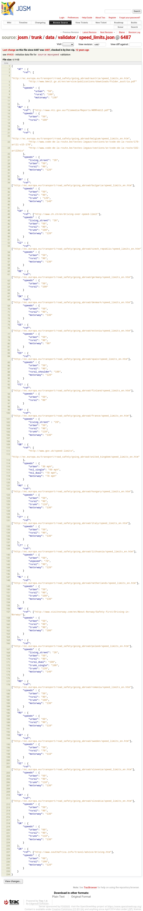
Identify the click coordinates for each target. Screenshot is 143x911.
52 (9, 243)
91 (9, 381)
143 (8, 564)
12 (9, 104)
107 (8, 438)
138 (8, 545)
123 (8, 495)
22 (9, 136)
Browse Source (60, 22)
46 (9, 224)
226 (8, 849)
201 (8, 763)
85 (9, 362)
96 (9, 400)
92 (9, 385)
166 (8, 643)
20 (9, 129)
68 (9, 299)
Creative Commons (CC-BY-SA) (68, 909)
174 (8, 672)
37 (9, 195)
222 (8, 836)
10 (9, 97)
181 (8, 697)
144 (8, 567)
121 (8, 486)
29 (9, 167)
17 (9, 120)
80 (9, 343)
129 (8, 514)
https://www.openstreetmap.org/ (124, 906)
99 (9, 410)
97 (9, 403)
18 (9, 123)
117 (8, 473)
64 (9, 287)
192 (8, 732)
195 (8, 744)
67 (9, 296)
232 (8, 868)
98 (9, 407)
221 (8, 833)
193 (8, 735)
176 (8, 678)
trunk (36, 37)
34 (9, 182)
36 (9, 192)
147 (8, 577)
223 (8, 839)
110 (8, 448)
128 (8, 511)
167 (8, 649)
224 (8, 842)
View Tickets (81, 22)
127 (8, 508)
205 (8, 779)
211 (8, 798)
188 (8, 719)
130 (8, 517)
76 (9, 328)
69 (9, 306)
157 (8, 612)
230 (8, 862)
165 (8, 640)
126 (8, 504)
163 (8, 634)
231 (8, 865)
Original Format (81, 897)
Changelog (40, 22)
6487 (125, 37)
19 (9, 126)
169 (8, 656)
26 (9, 157)
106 (8, 435)
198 (8, 754)
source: (9, 37)
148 (8, 580)
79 (9, 340)
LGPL (130, 909)
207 (8, 785)
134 (8, 533)
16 (9, 117)
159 (8, 621)
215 (8, 814)
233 (8, 871)
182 (8, 700)
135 (8, 536)
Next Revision (106, 32)
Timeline (23, 22)
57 (9, 262)
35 (9, 188)
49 (9, 233)
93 (9, 388)
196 (8, 747)
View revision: (85, 44)
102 (8, 422)
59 (9, 268)
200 (8, 760)
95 (9, 397)
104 (8, 429)
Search (134, 27)
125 (8, 501)
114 (8, 463)
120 (8, 482)
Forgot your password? (129, 17)
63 (9, 284)
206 (8, 782)
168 (8, 653)
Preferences (73, 17)
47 (9, 227)
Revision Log (134, 32)
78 (9, 337)
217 (8, 820)
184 (8, 706)
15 (9, 113)
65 (9, 290)
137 (8, 542)
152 (8, 596)
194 (8, 738)
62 (9, 280)
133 (8, 529)
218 (8, 823)
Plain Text (58, 897)
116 (8, 470)
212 (8, 804)
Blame (122, 32)
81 (9, 347)
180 (8, 694)
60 (9, 271)
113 (8, 460)
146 (8, 574)
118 (8, 476)
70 (9, 309)
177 (8, 681)
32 (9, 176)
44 (9, 217)
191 (8, 729)
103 (8, 425)
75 (9, 325)
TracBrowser (90, 887)
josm (23, 37)
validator (67, 37)
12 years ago (82, 49)
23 (9, 142)
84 (9, 356)
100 (8, 413)
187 (8, 716)
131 (8, 520)
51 (9, 240)
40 (9, 205)
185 (8, 710)
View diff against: (126, 44)
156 (8, 609)
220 (8, 830)
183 (8, 703)
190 (8, 725)
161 (8, 627)
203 (8, 773)
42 (9, 211)
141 (8, 558)
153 (8, 599)
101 (8, 419)
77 (9, 334)
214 (8, 811)
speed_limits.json (97, 37)
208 (8, 789)
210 (8, 795)
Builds (134, 22)
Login (61, 17)
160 (8, 624)
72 (9, 315)
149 (8, 586)
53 (9, 246)
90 (9, 378)
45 (9, 221)
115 (8, 466)
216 (8, 817)
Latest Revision (90, 32)
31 (9, 173)
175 (8, 675)
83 (9, 353)
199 (8, 757)
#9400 (10, 54)
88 (9, 372)
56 (9, 258)
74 (9, 321)
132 (8, 526)
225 (8, 846)
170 (8, 659)
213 (8, 807)
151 (8, 592)
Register (112, 17)
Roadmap (118, 22)
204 (8, 776)
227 (8, 852)
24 (9, 148)
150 (8, 589)
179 (8, 690)
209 (8, 792)
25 (9, 154)
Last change (9, 49)
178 (8, 684)
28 (9, 163)
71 (9, 312)
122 (8, 489)
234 (8, 874)
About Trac (100, 17)
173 (8, 668)
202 (8, 767)
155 (8, 605)
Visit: (59, 44)
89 (9, 375)
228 (8, 855)
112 (8, 454)
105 (8, 432)
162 (8, 631)
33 (9, 179)
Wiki (9, 22)
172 (8, 665)
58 (9, 265)
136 (8, 539)
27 (9, 160)
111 (8, 451)
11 (9, 101)
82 (9, 350)
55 (9, 255)
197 (8, 751)
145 (8, 571)
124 (8, 498)
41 (9, 208)
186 (8, 713)
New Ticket (101, 22)
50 (9, 236)
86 (9, 365)
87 (9, 369)
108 (8, 441)
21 (9, 133)
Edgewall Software (39, 903)
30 (9, 170)
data (49, 37)
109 (8, 444)
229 (8, 858)
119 (8, 479)
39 (9, 201)
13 (9, 107)
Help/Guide (87, 17)
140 (8, 555)
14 (9, 110)
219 (8, 827)
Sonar (120, 27)
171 (8, 662)
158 (8, 618)
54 (9, 252)
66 (9, 293)
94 (9, 394)
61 (9, 274)
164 (8, 637)
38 (9, 198)
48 (9, 230)
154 (8, 602)
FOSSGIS (65, 906)
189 (8, 722)
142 (8, 561)
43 (9, 214)
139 (8, 549)
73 (9, 318)
